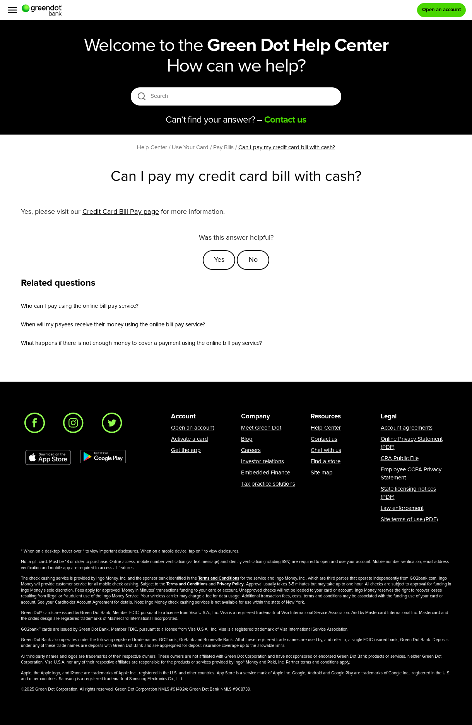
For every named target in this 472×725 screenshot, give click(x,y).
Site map (322, 473)
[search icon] (141, 96)
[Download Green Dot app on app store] (48, 457)
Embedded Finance (265, 473)
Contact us (324, 439)
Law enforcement (402, 508)
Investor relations (262, 461)
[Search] (237, 96)
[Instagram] (75, 425)
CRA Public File (400, 458)
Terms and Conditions (218, 578)
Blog (247, 439)
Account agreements (407, 428)
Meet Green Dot (261, 428)
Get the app (186, 450)
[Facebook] (36, 425)
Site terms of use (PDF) (409, 519)
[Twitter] (114, 425)
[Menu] (12, 10)
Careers (251, 450)
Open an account (192, 428)
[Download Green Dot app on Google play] (103, 457)
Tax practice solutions (268, 484)
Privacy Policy (230, 584)
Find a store (325, 461)
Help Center (326, 428)
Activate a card (189, 439)
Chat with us (326, 450)
